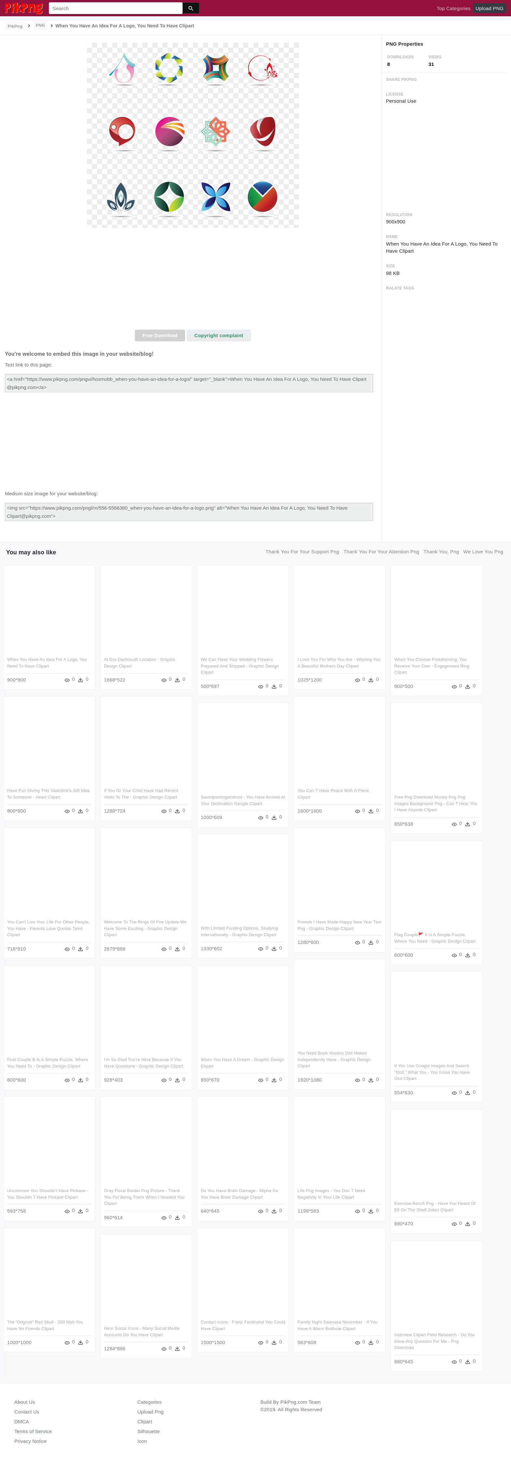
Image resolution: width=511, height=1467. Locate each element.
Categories (150, 1402)
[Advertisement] (193, 280)
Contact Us (26, 1412)
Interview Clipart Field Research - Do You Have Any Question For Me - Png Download (434, 1341)
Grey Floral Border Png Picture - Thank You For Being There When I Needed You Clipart (144, 1197)
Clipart (145, 1421)
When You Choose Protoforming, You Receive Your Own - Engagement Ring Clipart (431, 666)
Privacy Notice (30, 1441)
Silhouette (149, 1431)
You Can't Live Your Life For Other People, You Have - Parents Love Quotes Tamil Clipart (48, 928)
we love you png (483, 551)
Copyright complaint (218, 335)
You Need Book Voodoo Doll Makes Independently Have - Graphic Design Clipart (334, 1059)
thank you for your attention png (381, 551)
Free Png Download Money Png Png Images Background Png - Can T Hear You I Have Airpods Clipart (435, 803)
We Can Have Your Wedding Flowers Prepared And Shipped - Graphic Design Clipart (240, 666)
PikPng (15, 26)
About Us (24, 1402)
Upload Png (151, 1412)
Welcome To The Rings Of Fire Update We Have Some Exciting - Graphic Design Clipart (145, 928)
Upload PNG (489, 8)
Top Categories (454, 8)
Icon (142, 1441)
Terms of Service (33, 1431)
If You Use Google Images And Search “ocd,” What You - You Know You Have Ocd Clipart (432, 1072)
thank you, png (441, 551)
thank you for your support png (302, 551)
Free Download (160, 335)
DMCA (21, 1421)
